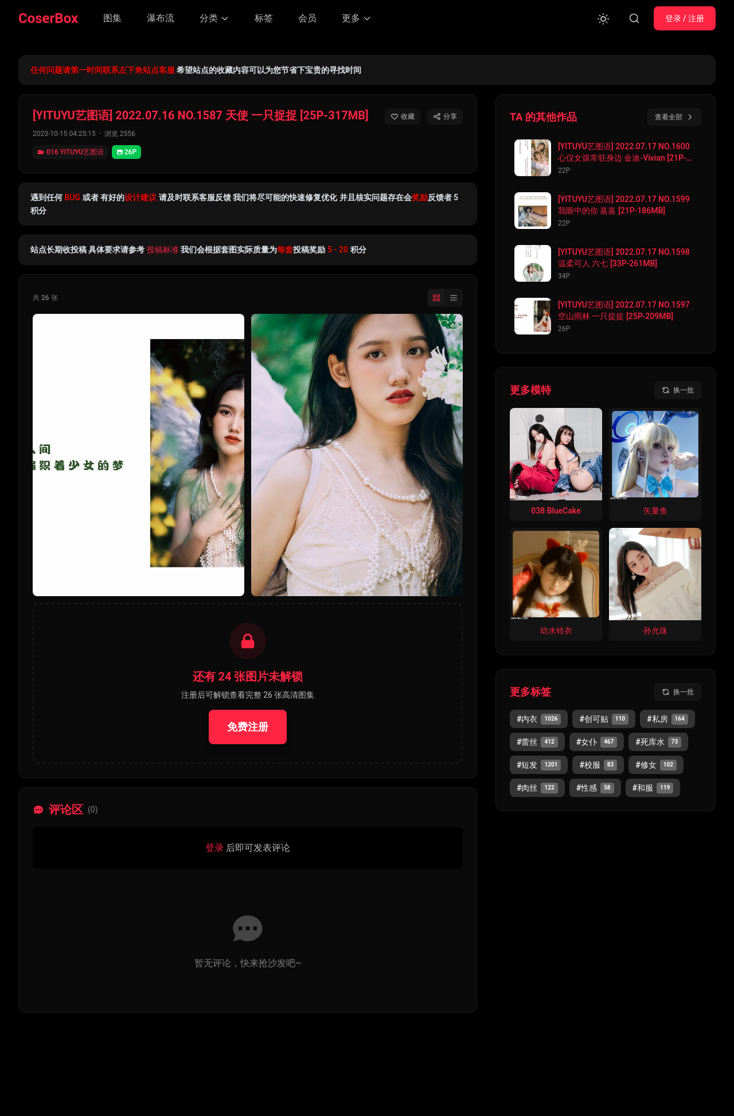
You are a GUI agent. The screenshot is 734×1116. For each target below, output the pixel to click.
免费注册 (247, 727)
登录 (214, 847)
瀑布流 (160, 18)
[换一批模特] (677, 390)
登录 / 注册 (684, 18)
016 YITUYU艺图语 (70, 152)
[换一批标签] (677, 692)
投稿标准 (163, 249)
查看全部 (674, 117)
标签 (264, 18)
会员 (307, 18)
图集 (112, 18)
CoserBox (48, 18)
